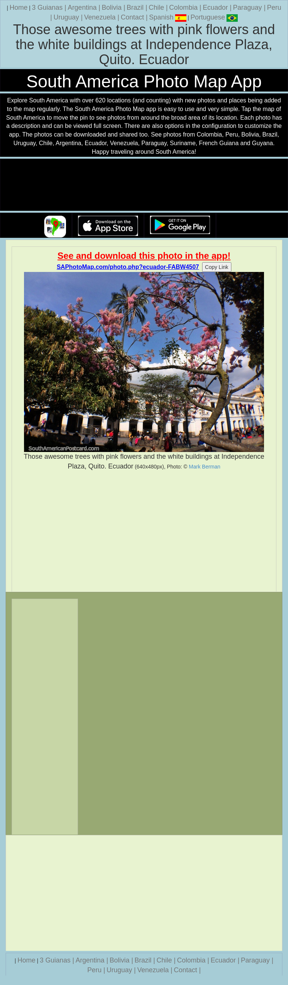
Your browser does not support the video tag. (144, 185)
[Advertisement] (144, 531)
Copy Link (216, 267)
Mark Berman (204, 467)
